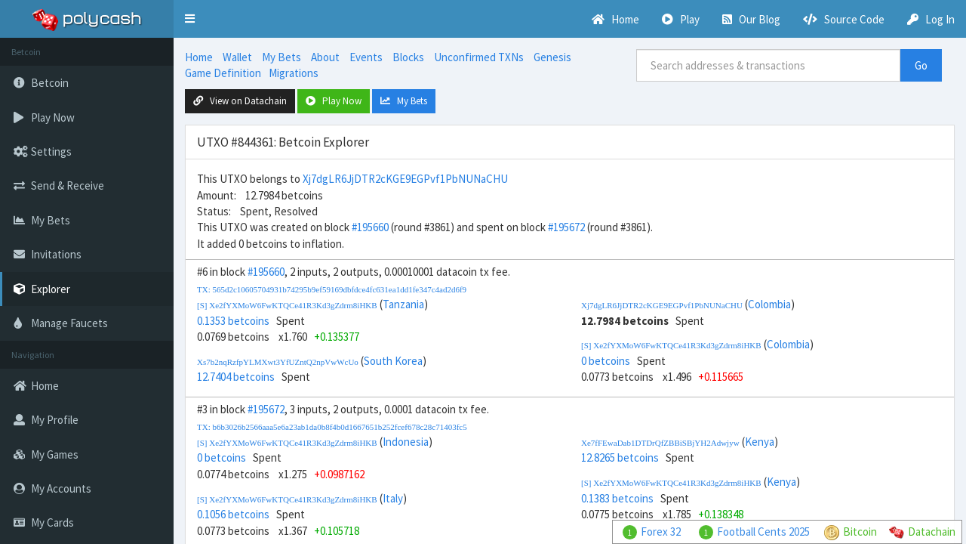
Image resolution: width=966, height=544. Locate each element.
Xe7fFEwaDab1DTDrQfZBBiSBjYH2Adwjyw (660, 442)
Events (366, 57)
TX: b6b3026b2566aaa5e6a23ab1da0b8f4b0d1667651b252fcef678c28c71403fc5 (332, 426)
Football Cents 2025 (763, 531)
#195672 (566, 227)
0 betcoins (605, 361)
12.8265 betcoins (620, 457)
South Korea (393, 361)
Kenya (759, 441)
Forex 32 (661, 531)
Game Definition (223, 73)
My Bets (281, 57)
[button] (190, 19)
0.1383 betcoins (617, 498)
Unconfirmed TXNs (479, 57)
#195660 (370, 227)
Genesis (552, 57)
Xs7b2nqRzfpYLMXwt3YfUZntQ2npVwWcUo (277, 361)
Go (921, 65)
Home (199, 57)
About (325, 57)
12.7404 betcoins (236, 376)
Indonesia (406, 441)
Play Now (333, 100)
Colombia (769, 304)
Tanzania (403, 304)
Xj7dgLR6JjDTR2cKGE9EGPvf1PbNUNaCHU (405, 179)
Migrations (293, 73)
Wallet (237, 57)
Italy (393, 498)
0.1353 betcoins (233, 321)
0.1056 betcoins (233, 514)
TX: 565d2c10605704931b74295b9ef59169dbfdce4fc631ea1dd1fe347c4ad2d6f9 (331, 289)
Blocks (408, 57)
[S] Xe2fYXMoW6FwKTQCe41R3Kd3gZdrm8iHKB (287, 305)
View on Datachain (240, 100)
